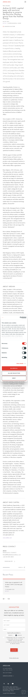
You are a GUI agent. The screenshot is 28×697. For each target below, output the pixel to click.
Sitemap (12, 690)
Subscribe (14, 650)
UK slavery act (18, 688)
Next (8, 598)
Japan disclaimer (5, 689)
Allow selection (14, 373)
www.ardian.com (7, 538)
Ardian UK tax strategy (6, 690)
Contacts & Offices (7, 675)
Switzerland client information (14, 689)
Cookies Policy (15, 686)
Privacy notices (5, 688)
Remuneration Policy (12, 688)
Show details (20, 363)
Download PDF (9, 561)
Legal (11, 686)
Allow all (14, 368)
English (20, 635)
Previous (4, 598)
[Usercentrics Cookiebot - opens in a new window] (20, 318)
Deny (14, 378)
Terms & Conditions (6, 686)
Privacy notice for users (14, 658)
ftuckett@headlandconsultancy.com (12, 555)
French (10, 635)
